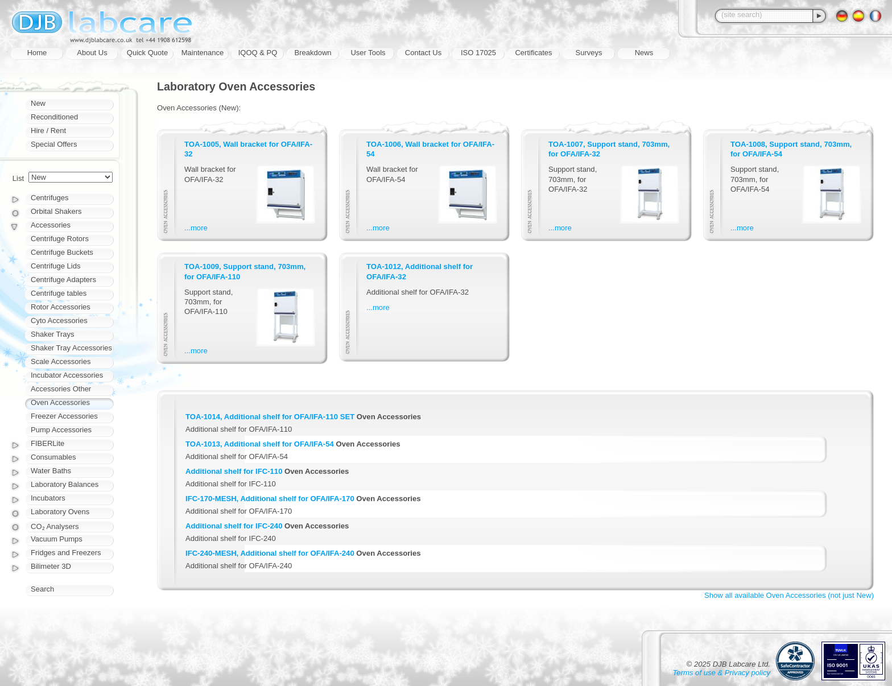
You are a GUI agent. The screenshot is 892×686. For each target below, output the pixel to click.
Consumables (53, 457)
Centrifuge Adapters (63, 279)
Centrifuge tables (58, 293)
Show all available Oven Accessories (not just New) (789, 595)
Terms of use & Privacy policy (721, 672)
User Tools (367, 52)
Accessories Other (61, 389)
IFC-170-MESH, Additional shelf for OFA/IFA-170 (269, 498)
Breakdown (312, 52)
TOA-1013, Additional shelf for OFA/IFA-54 (259, 444)
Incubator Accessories (67, 375)
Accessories (51, 225)
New (38, 103)
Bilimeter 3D (51, 566)
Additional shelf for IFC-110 (233, 471)
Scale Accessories (61, 361)
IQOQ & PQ (258, 52)
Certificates (533, 52)
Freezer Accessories (64, 416)
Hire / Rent (48, 130)
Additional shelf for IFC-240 (233, 526)
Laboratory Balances (64, 484)
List (18, 178)
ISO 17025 (478, 52)
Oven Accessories (60, 402)
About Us (92, 52)
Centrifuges (49, 197)
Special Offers (54, 144)
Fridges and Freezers (66, 552)
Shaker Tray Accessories (71, 348)
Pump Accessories (61, 429)
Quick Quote (147, 52)
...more (196, 228)
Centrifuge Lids (55, 266)
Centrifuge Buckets (62, 252)
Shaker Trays (53, 334)
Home (37, 52)
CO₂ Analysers (55, 526)
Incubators (48, 498)
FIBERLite (47, 443)
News (644, 52)
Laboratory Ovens (60, 511)
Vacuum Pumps (56, 539)
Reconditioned (54, 117)
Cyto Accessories (59, 320)
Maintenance (202, 52)
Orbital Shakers (56, 211)
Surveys (589, 52)
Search (42, 589)
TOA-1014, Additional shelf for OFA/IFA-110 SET (269, 416)
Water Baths (51, 470)
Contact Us (423, 52)
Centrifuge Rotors (60, 238)
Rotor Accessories (60, 307)
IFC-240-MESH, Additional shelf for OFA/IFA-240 (269, 553)
